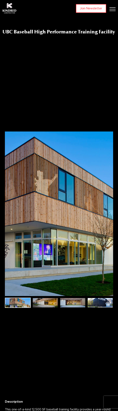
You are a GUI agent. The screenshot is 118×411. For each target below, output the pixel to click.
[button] (108, 302)
